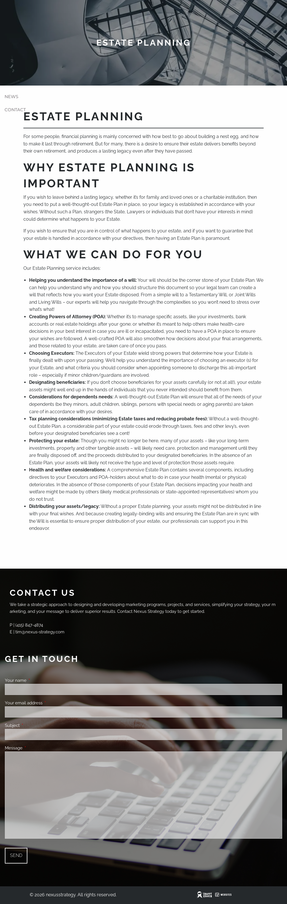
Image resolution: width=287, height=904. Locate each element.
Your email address (44, 703)
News (11, 96)
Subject (33, 725)
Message (34, 748)
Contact (15, 109)
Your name (36, 680)
